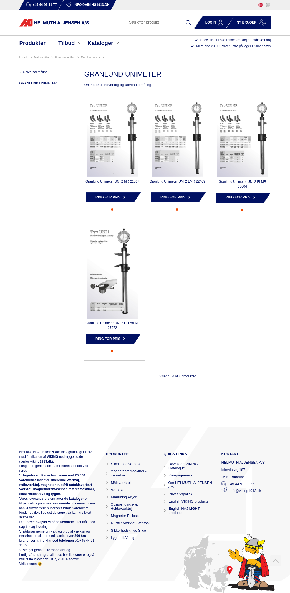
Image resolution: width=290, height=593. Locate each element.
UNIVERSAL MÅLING (65, 57)
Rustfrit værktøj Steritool (130, 523)
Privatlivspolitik (180, 494)
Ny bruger (247, 22)
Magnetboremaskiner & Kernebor (129, 473)
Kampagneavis (180, 475)
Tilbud (66, 43)
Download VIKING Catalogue (183, 466)
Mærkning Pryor (123, 497)
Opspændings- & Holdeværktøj (124, 506)
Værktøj (117, 490)
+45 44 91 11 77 (241, 484)
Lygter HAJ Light (124, 538)
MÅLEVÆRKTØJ (41, 57)
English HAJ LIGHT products (184, 510)
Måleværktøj (121, 483)
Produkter (32, 43)
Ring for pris (107, 197)
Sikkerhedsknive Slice (128, 530)
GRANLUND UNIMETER (92, 57)
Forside (24, 57)
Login (210, 22)
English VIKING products (188, 501)
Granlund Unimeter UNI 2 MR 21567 (112, 181)
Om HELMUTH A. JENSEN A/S (190, 485)
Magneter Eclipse (124, 516)
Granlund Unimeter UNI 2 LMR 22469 (177, 181)
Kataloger (100, 43)
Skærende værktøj (125, 464)
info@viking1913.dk (245, 491)
